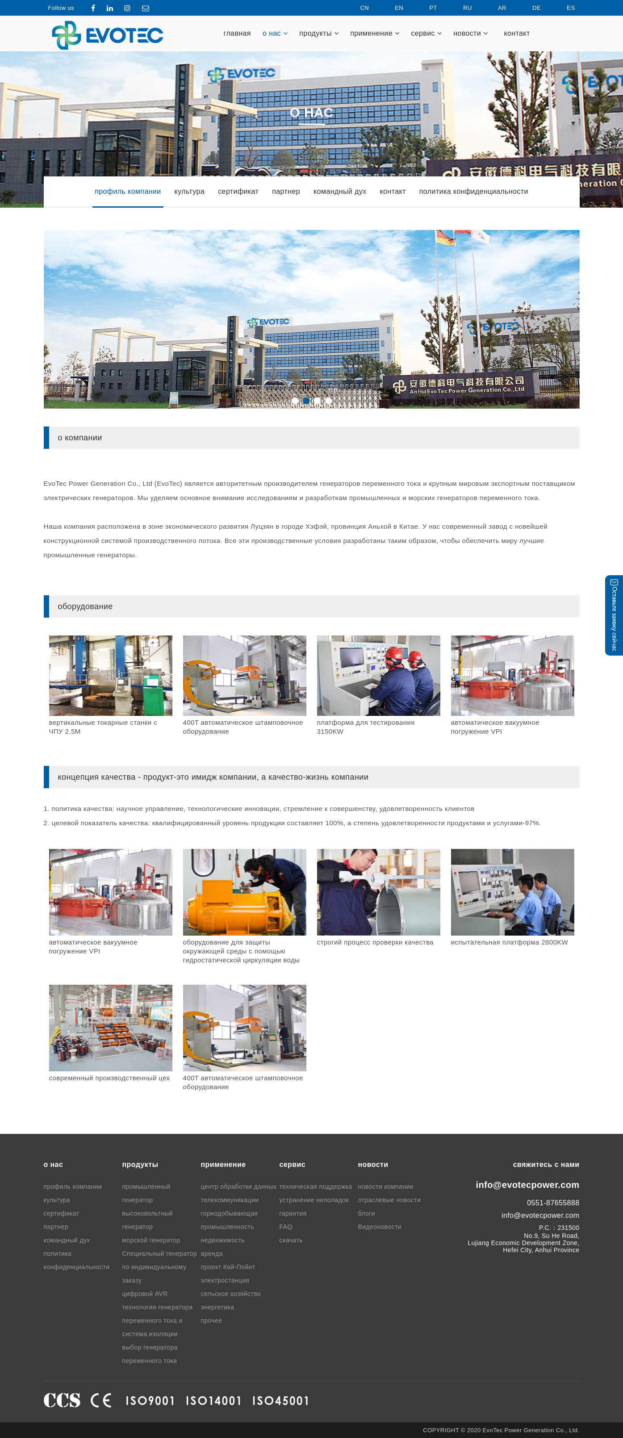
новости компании (386, 1186)
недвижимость (223, 1240)
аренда (212, 1253)
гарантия (293, 1213)
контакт (517, 33)
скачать (291, 1240)
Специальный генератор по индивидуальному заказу (159, 1267)
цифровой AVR (145, 1293)
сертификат (238, 191)
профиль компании (128, 191)
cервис (426, 33)
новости (470, 33)
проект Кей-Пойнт (228, 1267)
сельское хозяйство (231, 1293)
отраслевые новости (389, 1200)
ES (563, 8)
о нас (275, 33)
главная (237, 33)
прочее (211, 1320)
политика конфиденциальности (473, 191)
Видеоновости (380, 1226)
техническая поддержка (316, 1186)
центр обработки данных (239, 1186)
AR (494, 8)
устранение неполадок (314, 1200)
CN (357, 8)
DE (529, 8)
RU (460, 8)
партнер (286, 191)
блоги (366, 1213)
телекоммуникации (230, 1200)
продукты (319, 33)
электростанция (225, 1280)
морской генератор (151, 1240)
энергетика (217, 1307)
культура (190, 191)
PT (425, 8)
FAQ (286, 1226)
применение (374, 33)
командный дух (340, 191)
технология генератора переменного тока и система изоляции (157, 1321)
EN (391, 8)
